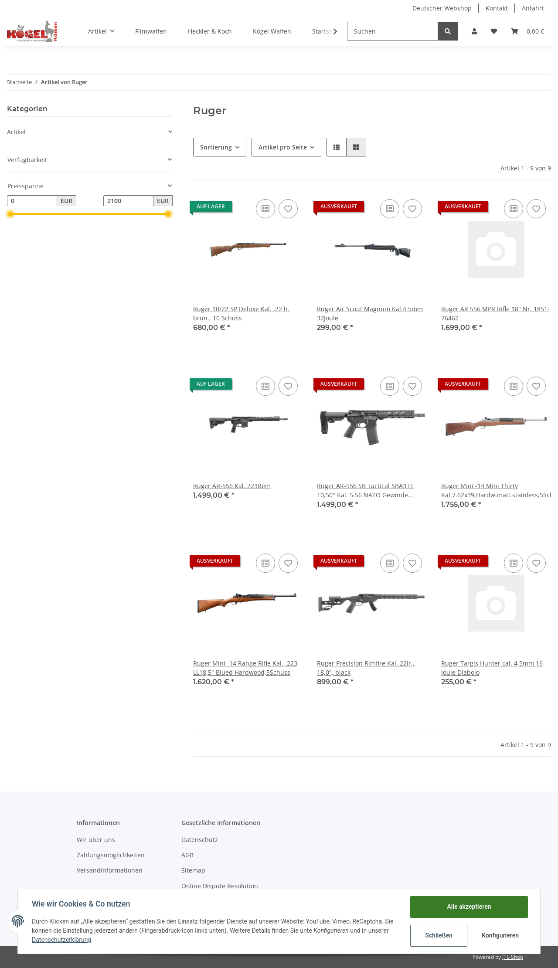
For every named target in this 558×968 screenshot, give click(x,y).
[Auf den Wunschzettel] (288, 208)
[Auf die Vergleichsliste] (265, 208)
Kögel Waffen (272, 31)
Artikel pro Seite (283, 147)
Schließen (439, 935)
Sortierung (216, 147)
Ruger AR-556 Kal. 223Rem (232, 486)
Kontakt (497, 8)
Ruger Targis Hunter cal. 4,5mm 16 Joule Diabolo (492, 667)
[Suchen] (392, 31)
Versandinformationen (110, 870)
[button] (474, 31)
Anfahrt (533, 8)
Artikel (16, 132)
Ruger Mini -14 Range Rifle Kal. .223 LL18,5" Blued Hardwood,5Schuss (245, 667)
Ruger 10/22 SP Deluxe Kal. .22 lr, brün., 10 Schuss (241, 313)
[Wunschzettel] (494, 31)
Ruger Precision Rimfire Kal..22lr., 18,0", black (366, 667)
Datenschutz (199, 840)
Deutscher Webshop (442, 8)
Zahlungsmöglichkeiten (111, 855)
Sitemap (193, 870)
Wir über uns (96, 840)
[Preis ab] (32, 201)
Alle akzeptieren (469, 906)
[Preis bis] (128, 201)
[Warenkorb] (527, 31)
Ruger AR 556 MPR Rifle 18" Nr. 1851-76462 (495, 313)
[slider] (10, 214)
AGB (187, 855)
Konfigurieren (500, 935)
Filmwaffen (151, 31)
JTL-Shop (512, 957)
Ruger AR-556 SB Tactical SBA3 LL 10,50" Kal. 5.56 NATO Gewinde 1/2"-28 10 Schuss (365, 490)
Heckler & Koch (210, 31)
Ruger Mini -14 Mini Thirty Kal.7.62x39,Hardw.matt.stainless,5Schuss (496, 490)
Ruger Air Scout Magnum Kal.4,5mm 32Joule (370, 313)
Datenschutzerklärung (61, 939)
